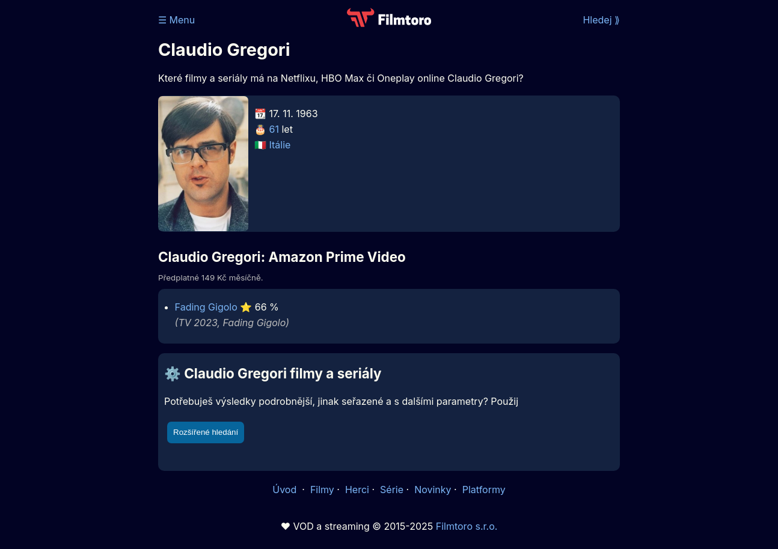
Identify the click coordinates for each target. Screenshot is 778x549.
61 (274, 129)
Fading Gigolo (206, 307)
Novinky (432, 490)
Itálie (280, 145)
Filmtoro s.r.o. (467, 526)
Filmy (322, 490)
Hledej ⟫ (601, 20)
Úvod (285, 490)
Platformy (484, 490)
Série (391, 490)
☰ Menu (176, 20)
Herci (357, 490)
